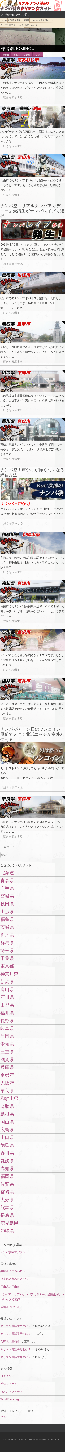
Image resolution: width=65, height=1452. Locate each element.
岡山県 (7, 1121)
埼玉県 (7, 950)
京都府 (7, 1075)
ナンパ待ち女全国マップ (41, 20)
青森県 (7, 880)
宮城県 (7, 896)
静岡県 (7, 1036)
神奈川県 (9, 973)
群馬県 (7, 942)
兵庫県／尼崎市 (10, 1341)
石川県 (7, 997)
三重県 (7, 1051)
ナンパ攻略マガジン (12, 1252)
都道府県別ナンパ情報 (18, 20)
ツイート (5, 1416)
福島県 (7, 919)
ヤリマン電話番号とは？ (12, 25)
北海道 (7, 872)
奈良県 (7, 1090)
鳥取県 (7, 1106)
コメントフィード (11, 1391)
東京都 (7, 966)
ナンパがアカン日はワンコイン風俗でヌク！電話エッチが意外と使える (32, 734)
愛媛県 (7, 1160)
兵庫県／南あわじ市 (12, 1271)
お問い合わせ (31, 25)
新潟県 (7, 981)
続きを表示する (11, 97)
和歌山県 (9, 1098)
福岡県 (7, 1176)
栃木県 (7, 935)
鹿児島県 (9, 1223)
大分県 (7, 1199)
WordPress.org (9, 1399)
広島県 (7, 1129)
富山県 (7, 989)
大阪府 (7, 1082)
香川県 (7, 1153)
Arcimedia (55, 1439)
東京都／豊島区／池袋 (14, 1278)
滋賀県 (7, 1059)
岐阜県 (7, 1028)
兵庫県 (7, 1067)
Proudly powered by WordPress (17, 1439)
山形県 (7, 911)
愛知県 (7, 1044)
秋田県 (7, 903)
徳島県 (7, 1145)
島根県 (7, 1114)
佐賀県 (7, 1184)
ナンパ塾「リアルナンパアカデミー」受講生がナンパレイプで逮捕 (32, 210)
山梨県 (7, 1005)
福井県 (7, 1012)
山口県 (7, 1137)
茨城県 (7, 927)
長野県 (7, 1020)
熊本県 (7, 1207)
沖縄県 (7, 1230)
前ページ (7, 846)
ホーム (4, 20)
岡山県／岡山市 (10, 1286)
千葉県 (7, 958)
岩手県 (7, 888)
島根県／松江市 (10, 1307)
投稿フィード (8, 1383)
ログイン (5, 1375)
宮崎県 (7, 1192)
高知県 (7, 1168)
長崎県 (7, 1215)
